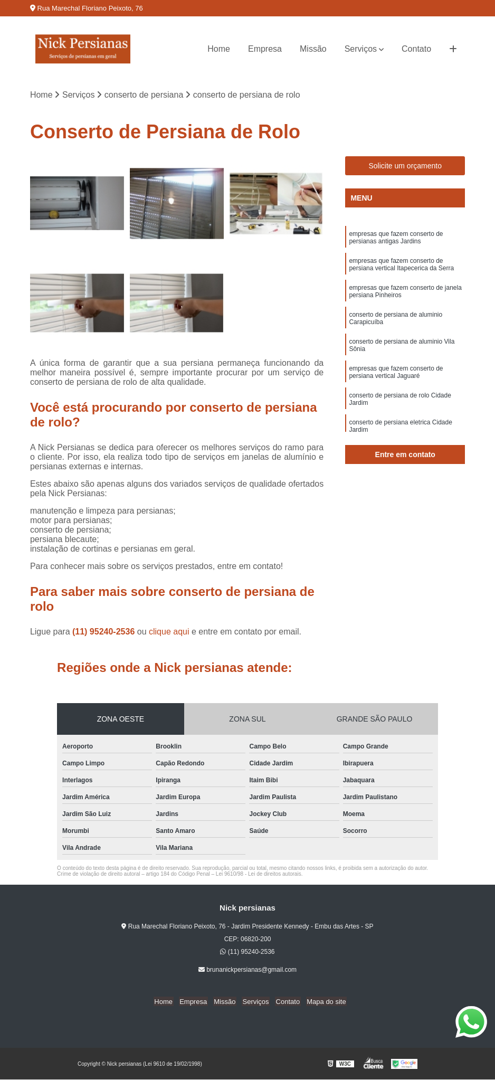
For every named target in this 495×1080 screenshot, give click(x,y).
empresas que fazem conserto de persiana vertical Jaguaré (396, 375)
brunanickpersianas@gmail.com (247, 970)
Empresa (265, 48)
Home (218, 48)
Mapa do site (321, 1002)
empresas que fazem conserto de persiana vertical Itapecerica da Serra (401, 265)
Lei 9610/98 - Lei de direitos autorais (258, 874)
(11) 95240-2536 (104, 632)
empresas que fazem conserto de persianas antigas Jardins (396, 238)
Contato (416, 48)
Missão (313, 48)
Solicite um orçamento (405, 166)
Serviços (361, 48)
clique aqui (169, 632)
